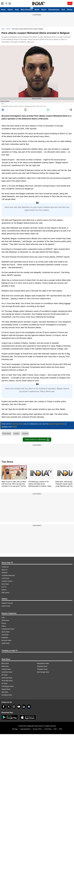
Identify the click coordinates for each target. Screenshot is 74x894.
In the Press (5, 578)
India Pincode (6, 606)
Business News (6, 640)
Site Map (14, 729)
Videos (10, 10)
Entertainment (53, 10)
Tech (63, 10)
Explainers (5, 637)
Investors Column (7, 581)
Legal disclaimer (25, 729)
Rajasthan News (42, 666)
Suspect (16, 433)
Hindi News (5, 584)
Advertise (4, 572)
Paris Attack (7, 433)
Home (3, 10)
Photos (70, 10)
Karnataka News (7, 695)
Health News (6, 643)
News (3, 29)
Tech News (5, 634)
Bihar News (5, 663)
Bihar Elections (27, 10)
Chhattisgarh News (8, 686)
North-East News (7, 678)
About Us (4, 570)
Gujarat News (6, 689)
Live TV (4, 587)
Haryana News (6, 669)
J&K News (5, 692)
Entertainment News (8, 629)
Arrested (25, 433)
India (17, 10)
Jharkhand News (7, 672)
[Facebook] (4, 707)
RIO (55, 729)
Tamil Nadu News (7, 680)
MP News (5, 675)
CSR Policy (48, 729)
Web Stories (5, 592)
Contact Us (5, 567)
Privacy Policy (37, 729)
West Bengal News (43, 672)
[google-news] (29, 707)
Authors (4, 590)
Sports (43, 10)
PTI (3, 104)
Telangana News (42, 669)
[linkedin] (24, 707)
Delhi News (5, 666)
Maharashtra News (43, 663)
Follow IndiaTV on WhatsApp (37, 439)
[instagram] (14, 707)
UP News (4, 683)
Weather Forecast (7, 603)
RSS (60, 729)
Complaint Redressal (8, 575)
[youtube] (19, 707)
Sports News (6, 632)
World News (5, 620)
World (37, 10)
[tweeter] (9, 707)
